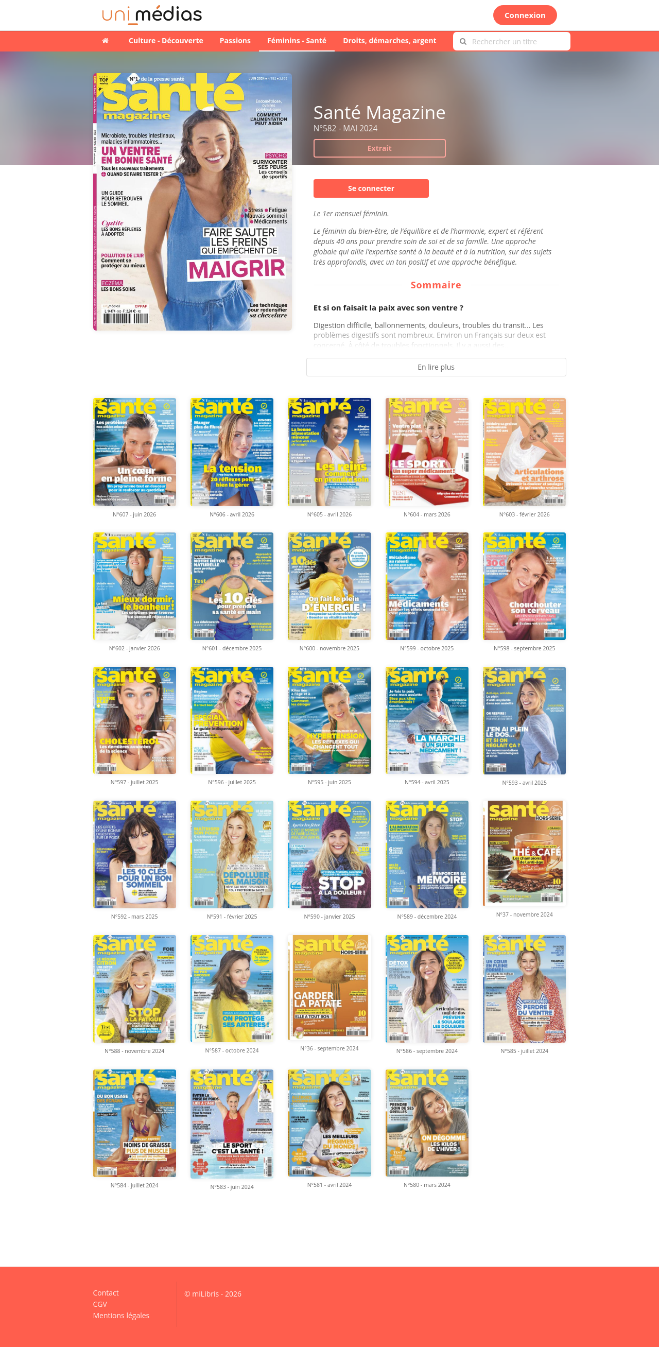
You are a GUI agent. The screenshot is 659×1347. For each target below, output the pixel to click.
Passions (235, 40)
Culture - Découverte (166, 40)
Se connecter (371, 188)
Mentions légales (121, 1315)
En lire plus (436, 367)
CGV (100, 1304)
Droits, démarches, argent (390, 40)
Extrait (380, 148)
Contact (106, 1293)
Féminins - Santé (296, 40)
